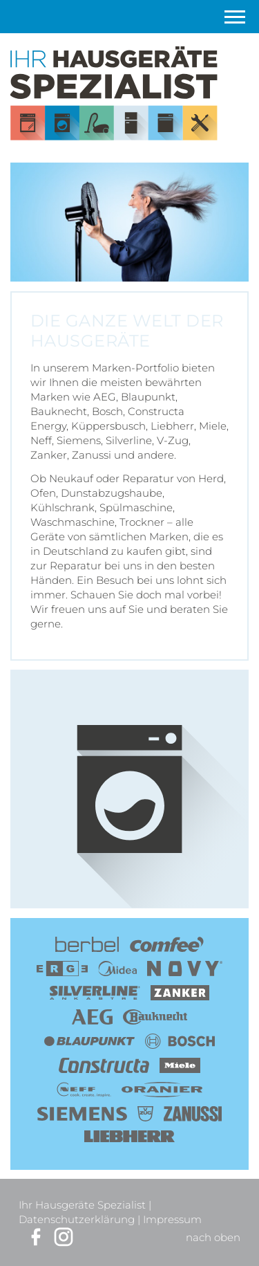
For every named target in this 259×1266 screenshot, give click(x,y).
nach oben (213, 1237)
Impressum (172, 1219)
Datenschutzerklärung (77, 1219)
